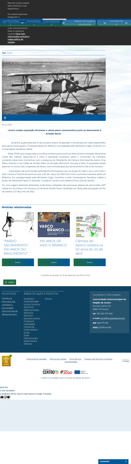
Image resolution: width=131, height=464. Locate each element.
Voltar (11, 282)
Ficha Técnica (75, 359)
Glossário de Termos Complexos (98, 359)
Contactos (116, 23)
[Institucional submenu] (22, 23)
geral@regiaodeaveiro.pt (112, 318)
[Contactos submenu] (126, 23)
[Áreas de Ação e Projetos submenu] (105, 23)
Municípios (33, 23)
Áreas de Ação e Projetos (85, 23)
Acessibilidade (71, 362)
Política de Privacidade (36, 359)
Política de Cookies (58, 359)
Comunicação (51, 23)
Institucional (11, 23)
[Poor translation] (7, 397)
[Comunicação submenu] (63, 23)
